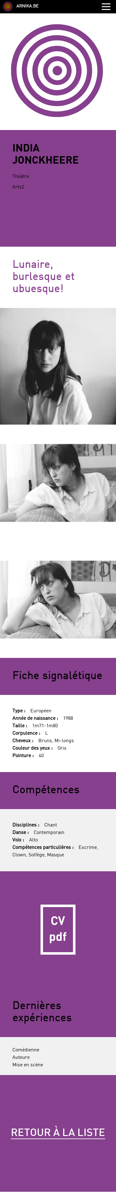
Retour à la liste (58, 1133)
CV (58, 929)
